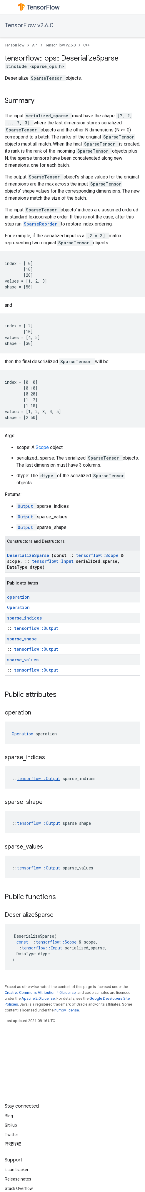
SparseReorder (42, 224)
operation (18, 597)
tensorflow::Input (54, 561)
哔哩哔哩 (13, 1144)
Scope (43, 447)
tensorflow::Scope (98, 555)
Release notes (18, 1179)
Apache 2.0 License (38, 998)
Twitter (11, 1134)
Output (27, 506)
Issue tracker (17, 1169)
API (35, 45)
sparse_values (23, 659)
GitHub (11, 1125)
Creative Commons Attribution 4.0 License (40, 992)
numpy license (66, 1010)
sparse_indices (24, 618)
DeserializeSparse (29, 555)
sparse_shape (22, 639)
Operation (18, 607)
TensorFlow (14, 45)
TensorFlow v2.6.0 (29, 25)
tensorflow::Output (36, 628)
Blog (9, 1115)
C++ (86, 45)
